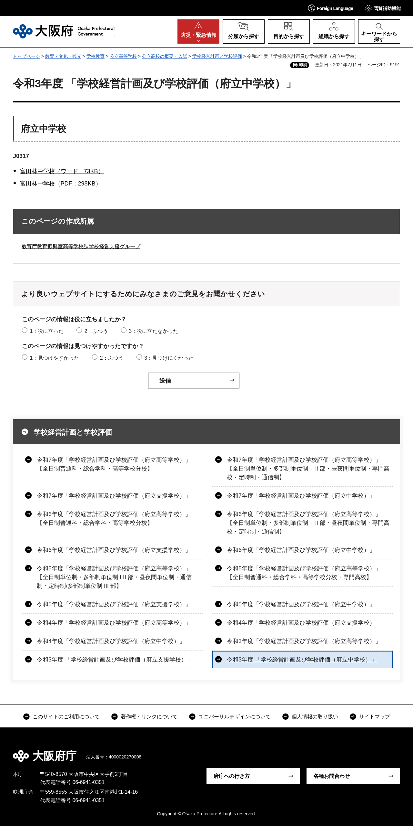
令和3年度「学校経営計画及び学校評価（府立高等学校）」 (304, 641)
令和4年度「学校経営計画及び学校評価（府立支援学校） (301, 623)
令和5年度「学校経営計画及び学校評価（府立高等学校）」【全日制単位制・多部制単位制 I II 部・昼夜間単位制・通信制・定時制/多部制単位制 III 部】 (114, 577)
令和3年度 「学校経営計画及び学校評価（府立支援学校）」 (115, 659)
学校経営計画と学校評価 (217, 56)
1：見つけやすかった (54, 358)
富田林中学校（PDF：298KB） (60, 183)
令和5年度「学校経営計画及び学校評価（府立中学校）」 (301, 604)
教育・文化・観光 (63, 56)
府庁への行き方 (232, 776)
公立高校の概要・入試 (164, 56)
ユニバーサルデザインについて (234, 716)
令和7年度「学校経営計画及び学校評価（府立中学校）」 (301, 495)
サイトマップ (374, 716)
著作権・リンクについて (149, 716)
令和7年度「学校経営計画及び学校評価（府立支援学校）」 (114, 495)
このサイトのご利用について (66, 716)
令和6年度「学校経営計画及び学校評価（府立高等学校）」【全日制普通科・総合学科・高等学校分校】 (114, 518)
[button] (330, 8)
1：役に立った (47, 331)
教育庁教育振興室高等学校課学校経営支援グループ (81, 246)
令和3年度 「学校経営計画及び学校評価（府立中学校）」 (302, 659)
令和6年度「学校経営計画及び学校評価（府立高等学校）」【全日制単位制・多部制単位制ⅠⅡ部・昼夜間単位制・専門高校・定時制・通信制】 (308, 523)
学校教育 (95, 56)
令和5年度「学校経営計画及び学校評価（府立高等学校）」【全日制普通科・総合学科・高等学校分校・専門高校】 (304, 572)
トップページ (26, 56)
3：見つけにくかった (169, 358)
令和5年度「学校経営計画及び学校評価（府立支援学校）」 (114, 604)
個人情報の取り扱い (315, 716)
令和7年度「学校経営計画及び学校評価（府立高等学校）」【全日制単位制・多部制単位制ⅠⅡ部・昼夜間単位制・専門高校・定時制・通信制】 (308, 469)
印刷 (303, 65)
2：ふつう (96, 331)
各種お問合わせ (332, 776)
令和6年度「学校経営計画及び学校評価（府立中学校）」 (301, 550)
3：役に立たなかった (153, 331)
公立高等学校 (123, 56)
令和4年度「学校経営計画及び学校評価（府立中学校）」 (111, 641)
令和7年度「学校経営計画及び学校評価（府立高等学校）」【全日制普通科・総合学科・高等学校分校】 (114, 464)
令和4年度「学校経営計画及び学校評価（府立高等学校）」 (114, 623)
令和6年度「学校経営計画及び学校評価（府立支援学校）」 (114, 550)
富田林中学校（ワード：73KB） (62, 171)
